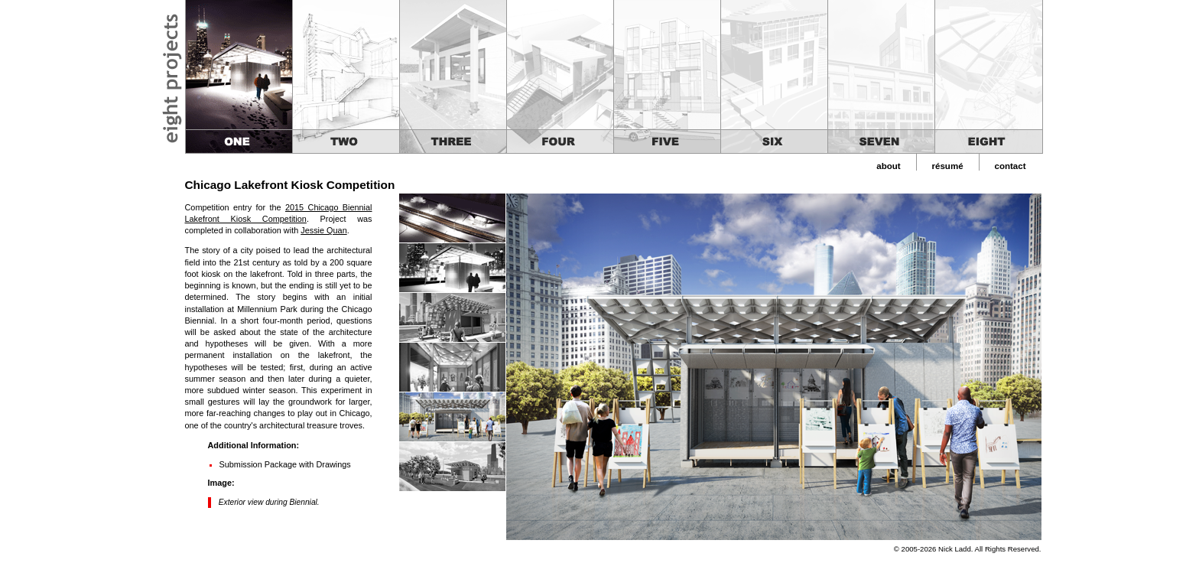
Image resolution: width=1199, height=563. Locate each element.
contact (1010, 166)
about (888, 166)
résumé (947, 166)
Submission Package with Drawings (285, 464)
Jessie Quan (323, 230)
